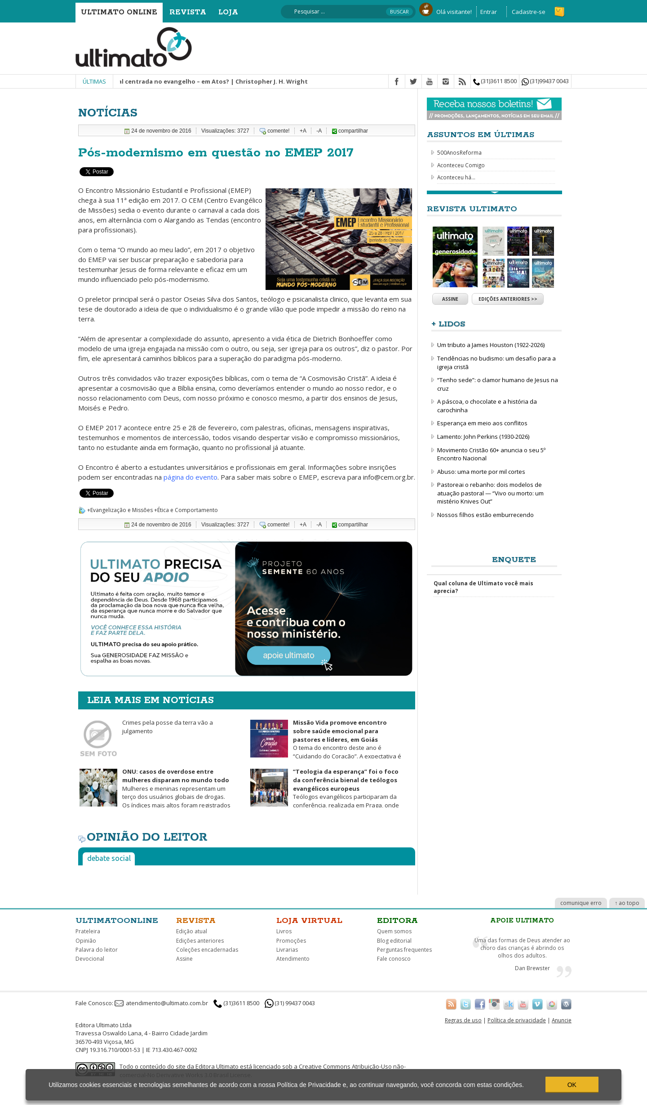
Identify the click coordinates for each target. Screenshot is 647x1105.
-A (319, 131)
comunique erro (581, 903)
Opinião (85, 941)
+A (303, 131)
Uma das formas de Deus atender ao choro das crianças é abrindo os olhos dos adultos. (522, 947)
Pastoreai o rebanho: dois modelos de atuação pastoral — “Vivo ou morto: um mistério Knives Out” (490, 493)
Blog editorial (394, 941)
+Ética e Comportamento (186, 510)
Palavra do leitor (96, 950)
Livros (284, 931)
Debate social (109, 858)
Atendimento (293, 958)
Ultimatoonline (116, 921)
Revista (187, 12)
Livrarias (287, 950)
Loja (228, 12)
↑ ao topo (627, 903)
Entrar (488, 12)
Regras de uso (463, 1020)
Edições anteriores (200, 941)
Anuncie (562, 1020)
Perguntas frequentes (404, 950)
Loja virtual (309, 921)
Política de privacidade (516, 1020)
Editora (397, 921)
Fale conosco (394, 958)
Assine (450, 299)
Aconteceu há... (456, 177)
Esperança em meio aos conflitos (482, 423)
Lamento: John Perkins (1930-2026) (483, 436)
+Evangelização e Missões (120, 510)
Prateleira (87, 931)
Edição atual (191, 931)
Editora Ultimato (217, 1066)
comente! (278, 131)
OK (571, 1084)
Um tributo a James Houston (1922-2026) (491, 345)
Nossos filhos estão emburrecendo (485, 515)
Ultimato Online (119, 12)
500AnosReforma (459, 152)
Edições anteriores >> (508, 299)
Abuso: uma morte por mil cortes (481, 472)
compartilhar (350, 131)
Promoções (291, 941)
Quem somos (394, 931)
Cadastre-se (528, 12)
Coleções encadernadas (207, 950)
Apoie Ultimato (522, 921)
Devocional (89, 958)
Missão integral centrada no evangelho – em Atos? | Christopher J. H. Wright (202, 81)
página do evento (190, 476)
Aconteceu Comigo (461, 165)
